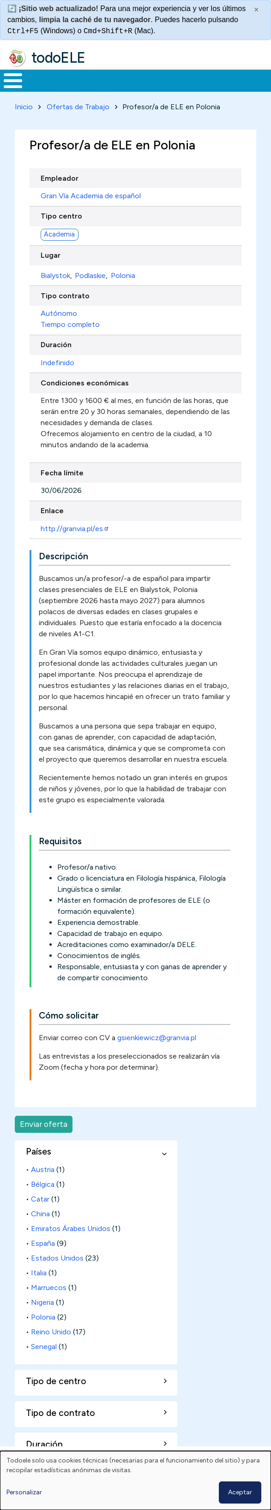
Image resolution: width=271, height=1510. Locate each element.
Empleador (59, 178)
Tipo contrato (65, 295)
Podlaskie (90, 275)
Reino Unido (51, 1331)
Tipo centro (61, 216)
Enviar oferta (43, 1124)
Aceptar (240, 1492)
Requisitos (60, 841)
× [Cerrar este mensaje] (256, 9)
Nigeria (42, 1302)
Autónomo (59, 313)
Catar (40, 1199)
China (40, 1213)
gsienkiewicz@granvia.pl (156, 1037)
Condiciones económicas (85, 383)
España (43, 1243)
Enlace (52, 510)
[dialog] (135, 1480)
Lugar (50, 255)
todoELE (58, 57)
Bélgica (42, 1184)
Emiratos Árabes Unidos (70, 1228)
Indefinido (57, 362)
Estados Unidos (57, 1258)
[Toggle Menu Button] (13, 81)
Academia (59, 234)
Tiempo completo (70, 324)
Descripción (63, 556)
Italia (39, 1272)
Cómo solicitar (69, 1015)
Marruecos (48, 1287)
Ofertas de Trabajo (78, 106)
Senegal (44, 1346)
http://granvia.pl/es (75, 528)
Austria (42, 1169)
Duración (56, 344)
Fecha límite (62, 472)
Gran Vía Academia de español (91, 195)
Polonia (123, 275)
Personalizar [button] (24, 1492)
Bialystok (55, 275)
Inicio (24, 106)
